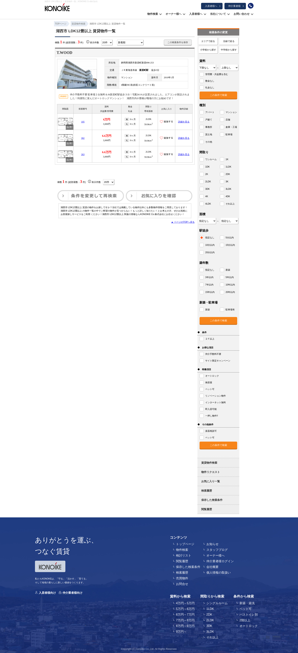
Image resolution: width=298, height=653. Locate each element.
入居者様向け (47, 592)
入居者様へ (211, 6)
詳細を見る (183, 121)
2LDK (210, 620)
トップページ (185, 544)
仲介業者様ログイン (220, 561)
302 (83, 138)
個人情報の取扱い (218, 572)
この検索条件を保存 (177, 42)
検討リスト (183, 555)
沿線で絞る (229, 41)
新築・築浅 (247, 603)
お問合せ (182, 584)
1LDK (210, 608)
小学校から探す (208, 49)
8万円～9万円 (185, 626)
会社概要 (212, 566)
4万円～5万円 (185, 603)
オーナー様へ (173, 13)
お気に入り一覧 (210, 481)
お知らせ (212, 544)
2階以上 (244, 620)
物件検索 (152, 13)
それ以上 (212, 637)
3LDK (210, 631)
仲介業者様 (234, 6)
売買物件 (182, 578)
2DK (209, 614)
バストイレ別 (248, 614)
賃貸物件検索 (209, 462)
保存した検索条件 (212, 499)
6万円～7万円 (185, 614)
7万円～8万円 (185, 620)
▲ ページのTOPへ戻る (183, 222)
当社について (218, 13)
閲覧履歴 (206, 509)
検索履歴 (206, 490)
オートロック (248, 626)
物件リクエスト (210, 472)
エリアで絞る (208, 41)
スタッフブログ (217, 549)
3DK (209, 626)
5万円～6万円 (185, 608)
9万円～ (181, 631)
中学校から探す (229, 49)
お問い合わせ (242, 13)
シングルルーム (217, 603)
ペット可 (245, 608)
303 (83, 154)
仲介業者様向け (72, 592)
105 (83, 121)
